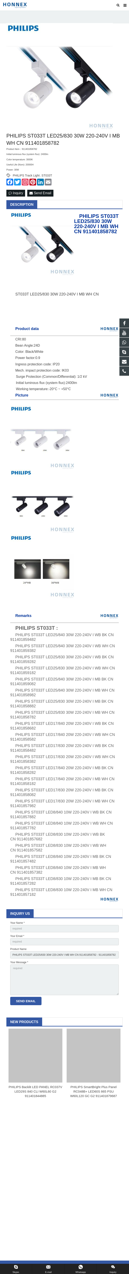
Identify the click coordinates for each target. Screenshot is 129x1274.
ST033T (47, 175)
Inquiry (16, 193)
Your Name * (17, 922)
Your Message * (19, 962)
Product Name (18, 949)
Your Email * (17, 936)
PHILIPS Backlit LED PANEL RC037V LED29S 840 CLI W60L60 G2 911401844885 (35, 1091)
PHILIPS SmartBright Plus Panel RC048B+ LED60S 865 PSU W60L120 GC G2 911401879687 (93, 1091)
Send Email (40, 193)
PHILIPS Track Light (26, 175)
